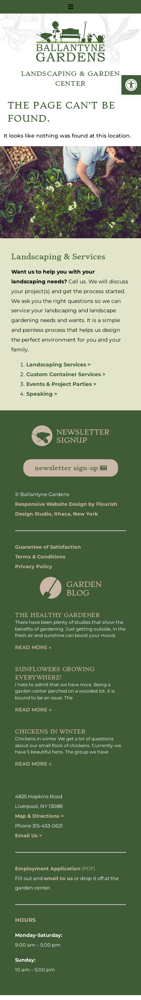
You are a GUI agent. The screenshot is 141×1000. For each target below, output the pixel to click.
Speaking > (41, 393)
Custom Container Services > (65, 374)
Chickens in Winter (50, 731)
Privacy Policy (33, 566)
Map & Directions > (39, 816)
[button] (131, 85)
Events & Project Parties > (61, 384)
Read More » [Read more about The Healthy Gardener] (33, 647)
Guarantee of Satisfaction (48, 547)
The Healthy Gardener (57, 615)
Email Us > (28, 835)
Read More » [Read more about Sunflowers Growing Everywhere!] (33, 710)
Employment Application (47, 868)
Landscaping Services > (58, 364)
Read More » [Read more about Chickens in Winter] (33, 764)
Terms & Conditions (40, 557)
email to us (58, 878)
